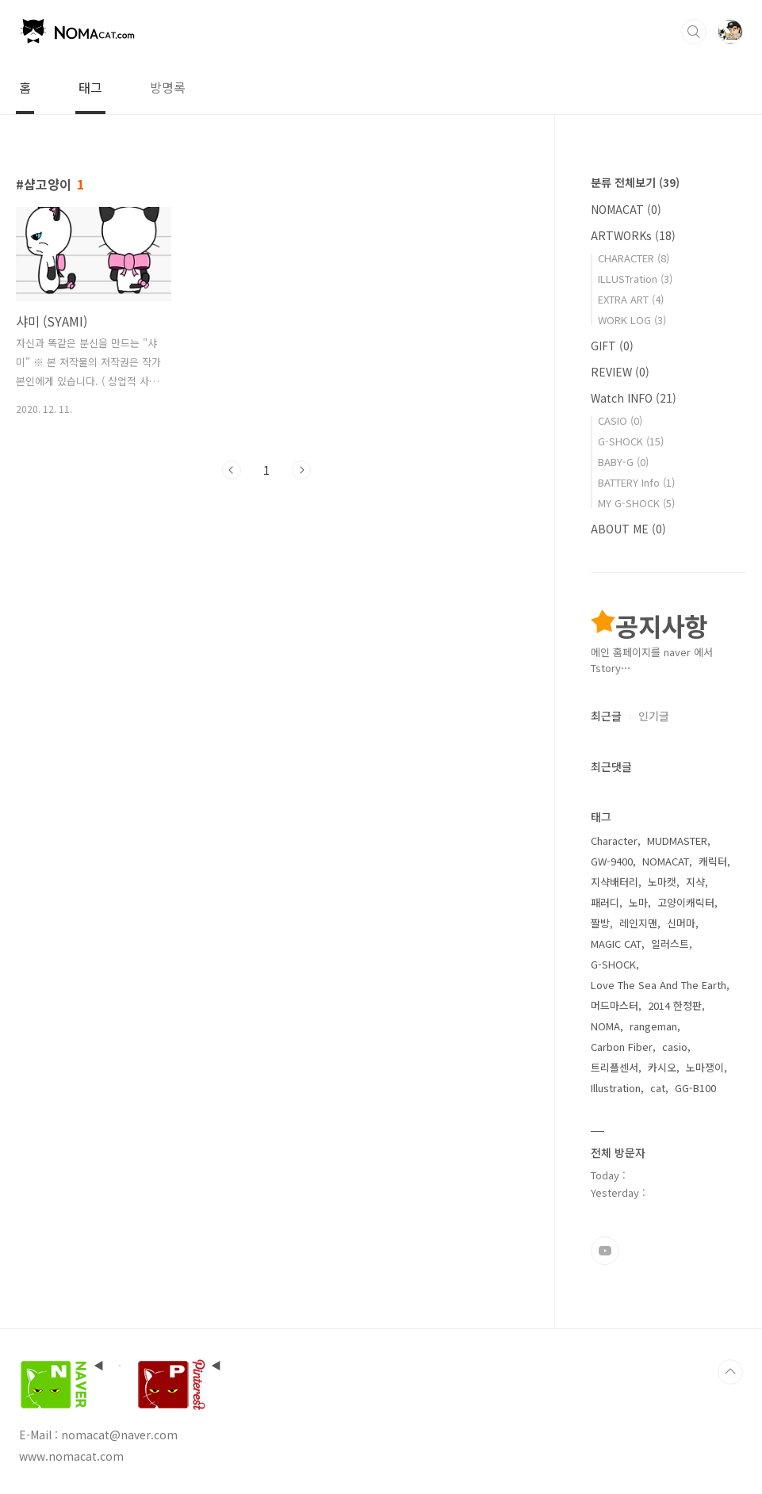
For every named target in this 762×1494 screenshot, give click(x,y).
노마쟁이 (705, 1067)
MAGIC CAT (616, 943)
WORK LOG (632, 319)
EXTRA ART (631, 299)
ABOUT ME (628, 529)
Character (614, 840)
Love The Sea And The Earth (658, 984)
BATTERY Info (636, 482)
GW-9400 (612, 861)
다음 (301, 470)
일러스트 (670, 943)
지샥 (695, 881)
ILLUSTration (635, 278)
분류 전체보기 (635, 182)
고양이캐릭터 (685, 902)
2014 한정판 (675, 1005)
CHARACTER (633, 258)
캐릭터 (713, 861)
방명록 (168, 87)
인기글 (653, 716)
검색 (694, 32)
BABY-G (623, 461)
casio (674, 1046)
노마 (638, 902)
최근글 (606, 716)
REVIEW (620, 372)
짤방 (600, 922)
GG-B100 (695, 1087)
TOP (730, 1372)
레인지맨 (638, 922)
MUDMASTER (677, 840)
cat (657, 1087)
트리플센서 (614, 1067)
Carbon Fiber (622, 1046)
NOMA (605, 1026)
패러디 (605, 902)
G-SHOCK (631, 441)
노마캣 (662, 881)
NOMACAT (626, 209)
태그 (90, 87)
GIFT (612, 345)
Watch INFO (633, 398)
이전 (231, 470)
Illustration (616, 1087)
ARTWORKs (633, 235)
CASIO (620, 420)
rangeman (653, 1026)
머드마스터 (614, 1005)
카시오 (662, 1067)
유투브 (605, 1250)
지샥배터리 (614, 881)
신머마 (681, 922)
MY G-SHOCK (636, 502)
